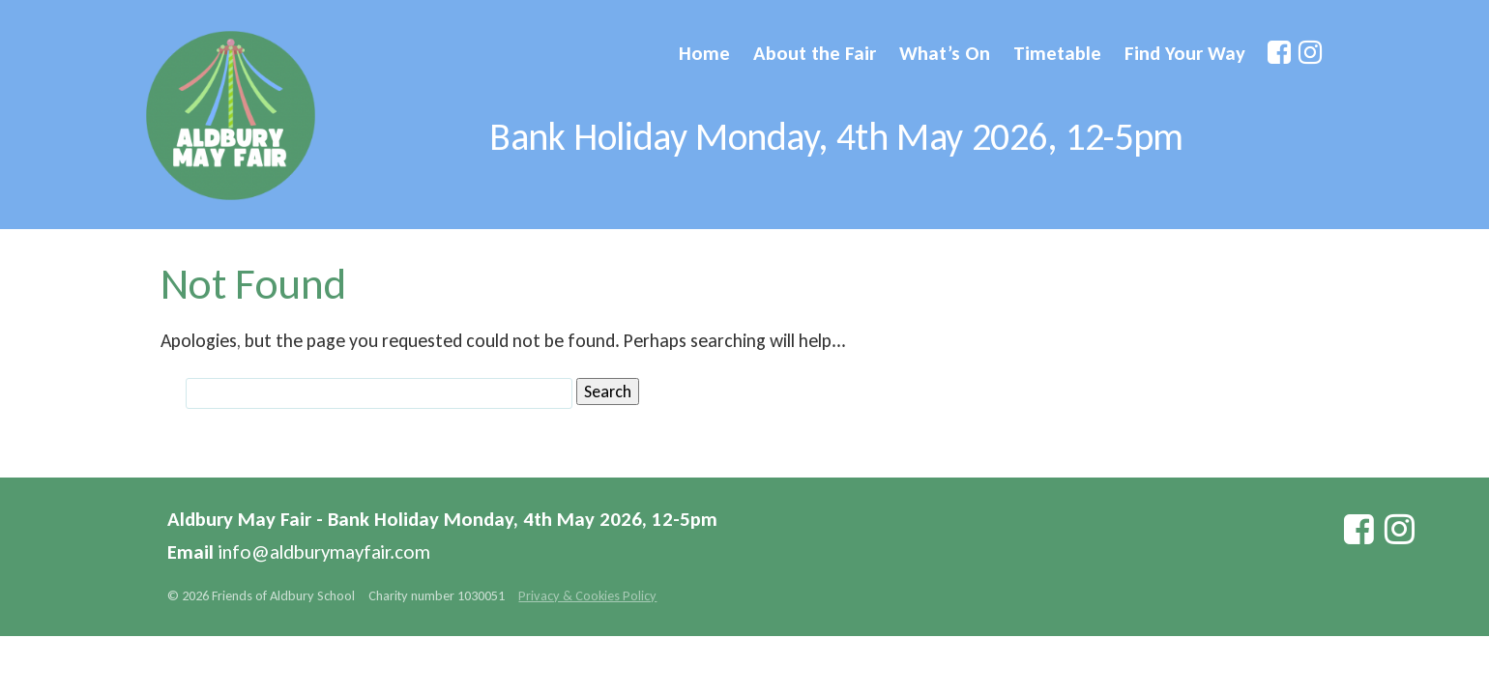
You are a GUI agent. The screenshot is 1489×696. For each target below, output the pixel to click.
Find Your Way (1184, 53)
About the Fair (814, 53)
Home (704, 53)
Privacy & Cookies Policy (587, 595)
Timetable (1057, 53)
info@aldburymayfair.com (324, 552)
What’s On (944, 53)
